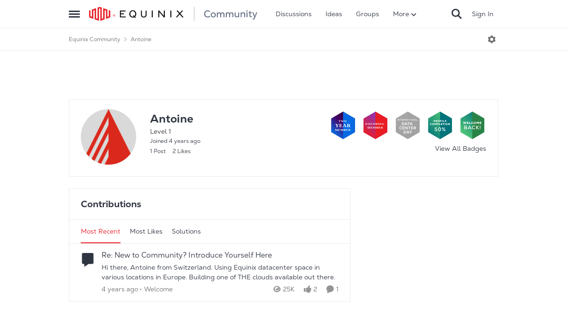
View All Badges (460, 148)
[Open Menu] (491, 39)
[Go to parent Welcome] (156, 289)
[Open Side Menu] (74, 14)
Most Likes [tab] (146, 231)
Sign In (483, 14)
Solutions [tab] (186, 231)
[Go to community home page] (173, 14)
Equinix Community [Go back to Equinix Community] (95, 39)
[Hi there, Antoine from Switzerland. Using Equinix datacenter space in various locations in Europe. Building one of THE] (220, 272)
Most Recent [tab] (101, 231)
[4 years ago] (120, 289)
